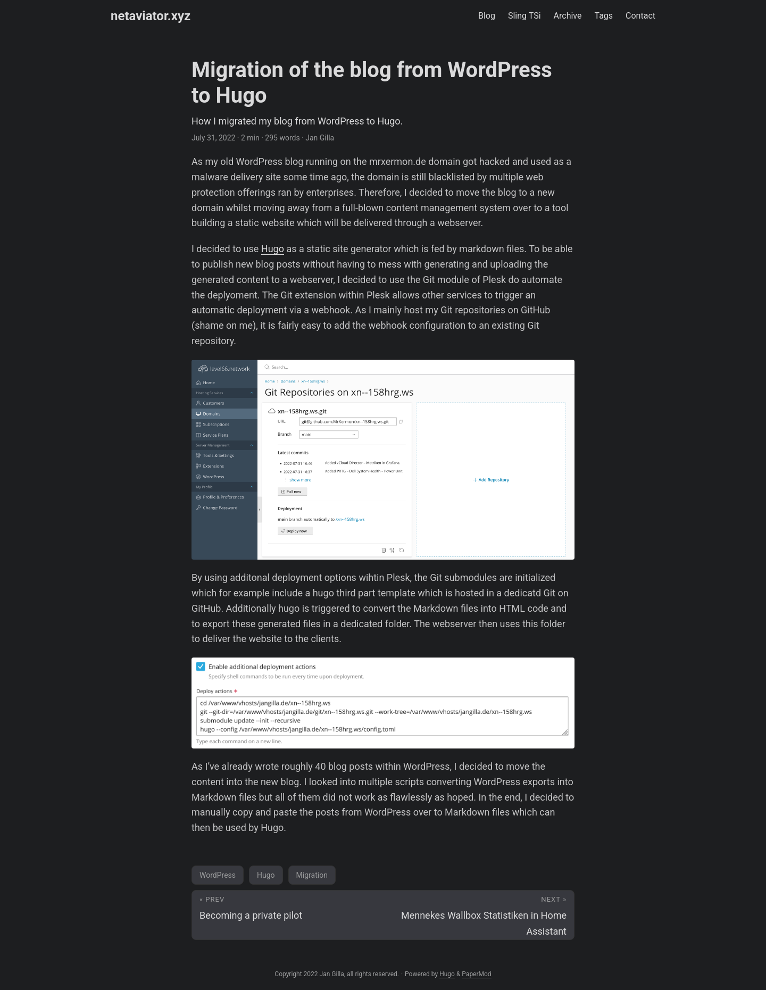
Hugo (272, 248)
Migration (312, 875)
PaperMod (476, 974)
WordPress (217, 875)
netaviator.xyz (150, 16)
